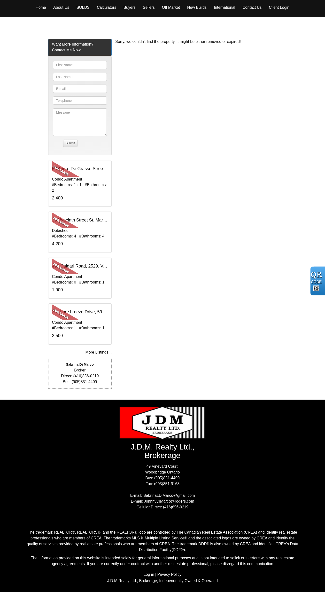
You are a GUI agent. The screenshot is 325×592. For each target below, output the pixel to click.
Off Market (171, 7)
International (224, 7)
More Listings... (98, 352)
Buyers (130, 7)
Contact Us (252, 7)
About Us (61, 7)
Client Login (279, 7)
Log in (149, 574)
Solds (83, 7)
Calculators (106, 7)
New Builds (197, 7)
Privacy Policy (169, 574)
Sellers (149, 7)
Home (41, 7)
